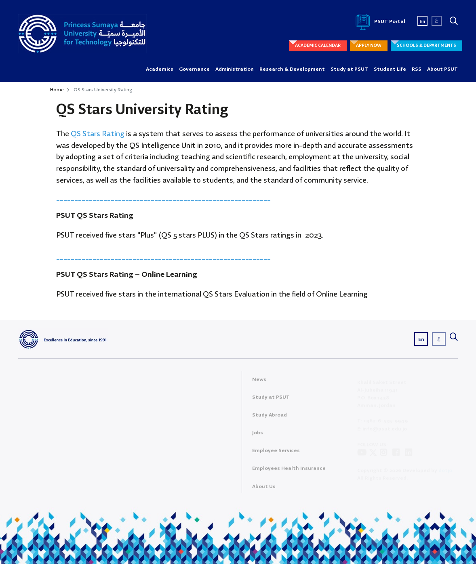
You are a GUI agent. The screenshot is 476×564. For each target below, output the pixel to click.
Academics (159, 69)
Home (57, 90)
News (259, 382)
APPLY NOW (368, 45)
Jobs (257, 435)
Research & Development (292, 69)
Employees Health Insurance (289, 471)
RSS (416, 69)
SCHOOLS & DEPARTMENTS (426, 45)
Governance (194, 69)
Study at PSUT (349, 69)
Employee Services (276, 453)
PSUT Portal (379, 21)
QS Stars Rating (96, 134)
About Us (264, 489)
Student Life (390, 69)
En (422, 21)
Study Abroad (269, 417)
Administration (234, 69)
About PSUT (442, 69)
